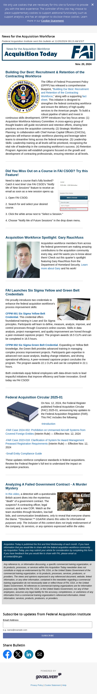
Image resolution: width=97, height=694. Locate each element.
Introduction (48, 423)
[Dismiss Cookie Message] (92, 3)
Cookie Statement (52, 20)
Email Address (11, 620)
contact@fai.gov (14, 556)
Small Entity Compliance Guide (24, 453)
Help (64, 685)
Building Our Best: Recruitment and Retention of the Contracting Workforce (65, 93)
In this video (12, 493)
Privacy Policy (37, 685)
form (90, 550)
